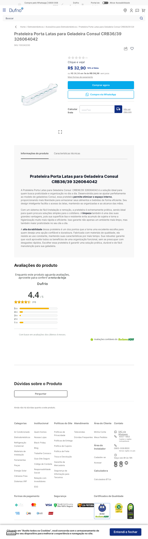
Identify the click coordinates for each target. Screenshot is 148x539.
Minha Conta (100, 432)
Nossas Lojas (40, 437)
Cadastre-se (100, 457)
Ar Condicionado (22, 432)
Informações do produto (35, 153)
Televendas (79, 432)
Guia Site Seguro (42, 458)
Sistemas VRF (20, 481)
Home (23, 27)
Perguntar (40, 393)
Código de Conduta (43, 464)
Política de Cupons (63, 446)
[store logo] (16, 9)
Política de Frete (61, 451)
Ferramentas (20, 460)
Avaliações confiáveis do (112, 339)
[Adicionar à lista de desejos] (132, 49)
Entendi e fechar (125, 532)
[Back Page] (17, 27)
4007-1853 (124, 436)
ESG (36, 486)
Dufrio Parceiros (74, 4)
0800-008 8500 (122, 448)
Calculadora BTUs (102, 479)
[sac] (137, 10)
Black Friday (40, 442)
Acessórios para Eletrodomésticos (61, 27)
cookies (11, 533)
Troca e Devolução (63, 456)
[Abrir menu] (4, 10)
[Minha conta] (131, 10)
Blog (36, 448)
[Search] (140, 18)
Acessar (98, 462)
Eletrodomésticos (36, 27)
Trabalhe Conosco (42, 453)
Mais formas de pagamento (80, 77)
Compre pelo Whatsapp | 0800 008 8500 (37, 4)
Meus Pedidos (100, 437)
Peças (17, 465)
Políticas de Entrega (63, 440)
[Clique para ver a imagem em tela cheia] (39, 94)
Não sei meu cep (128, 110)
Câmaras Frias (20, 476)
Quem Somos (40, 432)
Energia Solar (20, 470)
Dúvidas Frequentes (83, 437)
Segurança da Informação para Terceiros (61, 474)
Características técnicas (67, 153)
